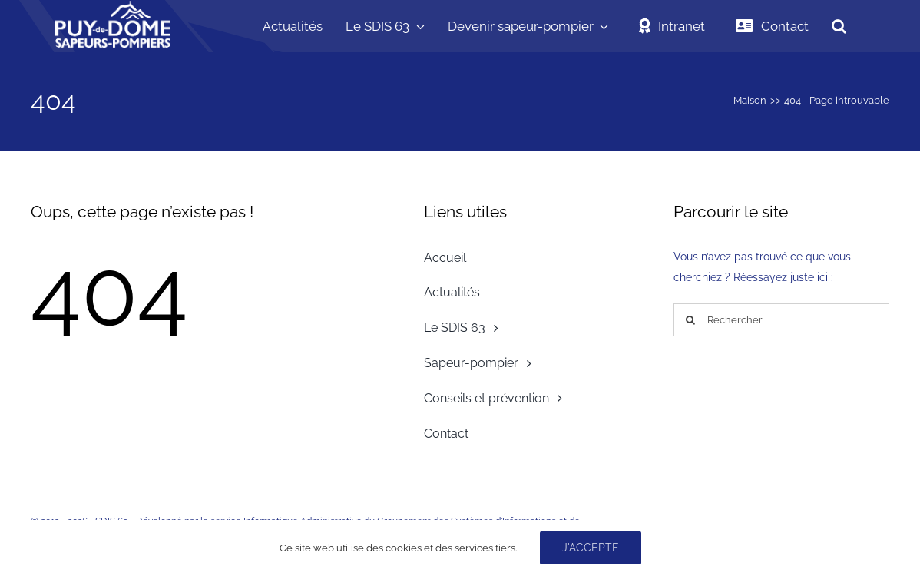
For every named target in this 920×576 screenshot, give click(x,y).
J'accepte (590, 547)
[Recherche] (690, 319)
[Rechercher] (781, 319)
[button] (839, 26)
